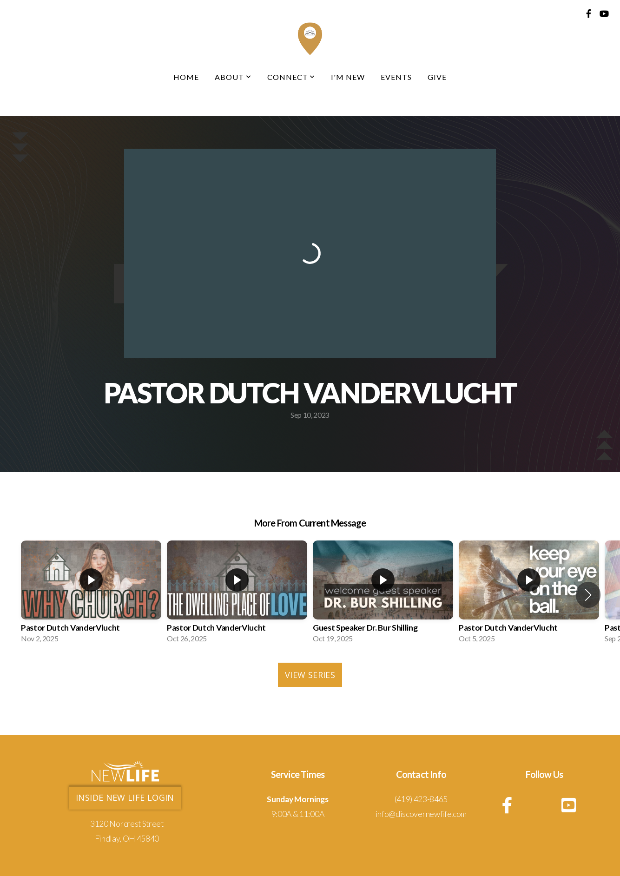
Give (437, 76)
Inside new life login (125, 797)
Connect (291, 76)
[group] (91, 594)
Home (186, 76)
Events (396, 76)
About (233, 76)
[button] (588, 595)
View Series (310, 674)
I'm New (348, 76)
